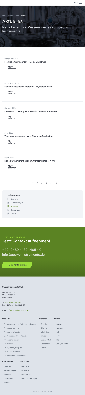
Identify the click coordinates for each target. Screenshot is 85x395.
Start (4, 16)
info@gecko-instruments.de (23, 255)
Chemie (44, 328)
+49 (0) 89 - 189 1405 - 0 (21, 250)
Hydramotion (61, 328)
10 (56, 183)
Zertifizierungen (17, 203)
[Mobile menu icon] (78, 3)
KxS (57, 332)
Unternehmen (13, 16)
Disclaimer (25, 371)
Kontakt (13, 213)
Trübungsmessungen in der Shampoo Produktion (28, 136)
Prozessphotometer (11, 340)
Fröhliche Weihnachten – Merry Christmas (25, 62)
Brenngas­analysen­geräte (13, 348)
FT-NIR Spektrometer (12, 352)
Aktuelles (7, 375)
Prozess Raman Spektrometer (15, 356)
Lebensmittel (46, 340)
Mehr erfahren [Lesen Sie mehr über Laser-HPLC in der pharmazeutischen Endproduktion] (12, 117)
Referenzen (15, 210)
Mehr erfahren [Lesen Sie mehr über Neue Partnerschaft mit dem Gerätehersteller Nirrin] (12, 167)
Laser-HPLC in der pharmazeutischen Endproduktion (30, 111)
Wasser (43, 336)
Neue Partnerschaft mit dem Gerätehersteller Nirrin (29, 160)
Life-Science (45, 332)
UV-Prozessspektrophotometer (15, 336)
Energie (44, 324)
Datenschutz (26, 375)
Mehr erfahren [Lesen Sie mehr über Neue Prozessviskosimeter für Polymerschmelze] (12, 92)
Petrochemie (46, 344)
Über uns (14, 199)
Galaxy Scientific (62, 344)
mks (57, 340)
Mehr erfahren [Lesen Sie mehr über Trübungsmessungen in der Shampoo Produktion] (12, 142)
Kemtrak (59, 324)
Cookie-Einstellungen (29, 379)
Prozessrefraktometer (12, 332)
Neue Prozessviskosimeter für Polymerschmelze (28, 86)
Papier (43, 348)
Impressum (25, 367)
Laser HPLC (8, 344)
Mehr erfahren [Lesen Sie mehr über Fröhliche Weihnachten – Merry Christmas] (12, 68)
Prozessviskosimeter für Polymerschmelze (20, 324)
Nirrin (58, 336)
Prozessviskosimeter (11, 328)
